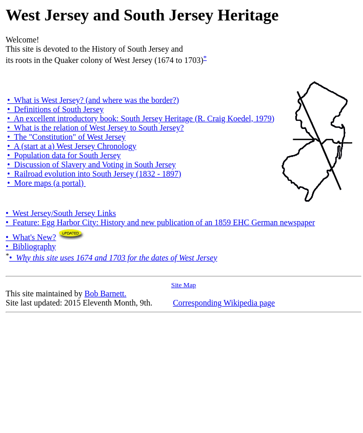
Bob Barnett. (106, 293)
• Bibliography (31, 246)
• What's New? (45, 237)
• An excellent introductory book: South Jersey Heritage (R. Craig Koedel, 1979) (140, 118)
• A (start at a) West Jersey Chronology (71, 146)
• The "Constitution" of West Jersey (66, 137)
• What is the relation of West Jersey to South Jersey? (95, 127)
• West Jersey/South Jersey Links (61, 213)
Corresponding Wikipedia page (224, 302)
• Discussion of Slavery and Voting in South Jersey (91, 164)
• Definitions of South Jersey (55, 109)
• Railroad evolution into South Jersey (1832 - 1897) (94, 173)
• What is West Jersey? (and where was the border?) (93, 100)
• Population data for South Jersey (64, 155)
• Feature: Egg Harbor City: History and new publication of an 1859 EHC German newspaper (160, 222)
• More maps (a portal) (46, 183)
